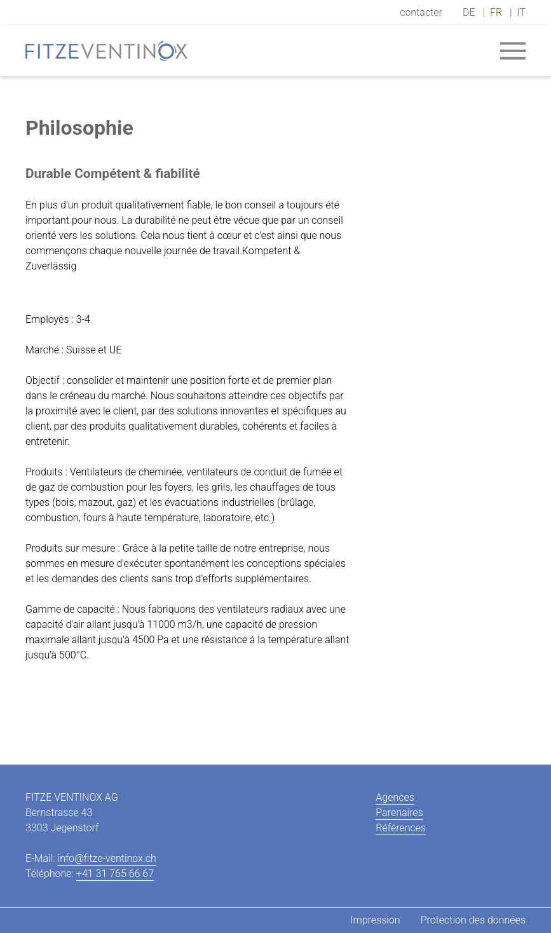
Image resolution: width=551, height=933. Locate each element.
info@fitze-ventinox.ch (107, 858)
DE (469, 12)
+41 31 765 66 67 (115, 874)
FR (496, 12)
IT (521, 12)
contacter (421, 12)
